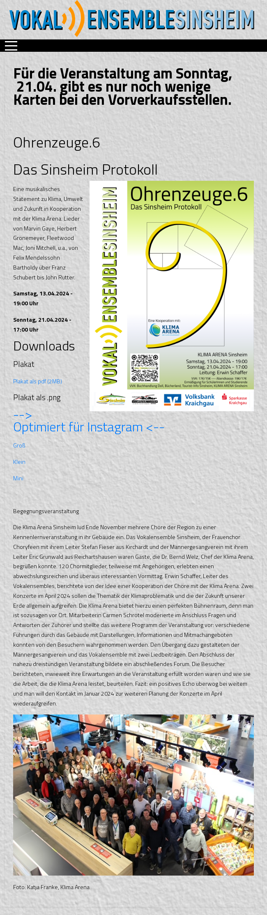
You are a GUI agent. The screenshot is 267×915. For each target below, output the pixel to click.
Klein (19, 461)
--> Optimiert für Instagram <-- (89, 420)
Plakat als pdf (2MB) (37, 381)
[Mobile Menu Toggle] (11, 45)
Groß (19, 445)
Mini (18, 478)
